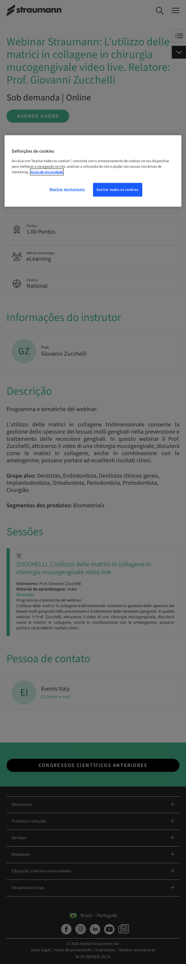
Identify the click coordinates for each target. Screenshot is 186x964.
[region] (93, 171)
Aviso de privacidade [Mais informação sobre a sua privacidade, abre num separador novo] (47, 172)
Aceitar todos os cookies (118, 189)
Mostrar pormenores (67, 189)
